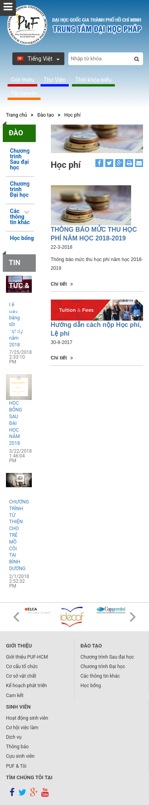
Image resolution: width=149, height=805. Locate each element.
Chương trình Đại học (103, 666)
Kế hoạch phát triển (26, 685)
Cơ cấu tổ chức (22, 666)
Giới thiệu (22, 80)
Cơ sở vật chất (21, 676)
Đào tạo (45, 115)
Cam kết (14, 695)
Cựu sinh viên (20, 756)
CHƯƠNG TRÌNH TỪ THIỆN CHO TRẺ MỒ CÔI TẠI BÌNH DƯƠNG (16, 535)
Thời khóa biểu (93, 80)
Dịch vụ (13, 737)
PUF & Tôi (16, 766)
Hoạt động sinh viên (27, 718)
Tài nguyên (24, 93)
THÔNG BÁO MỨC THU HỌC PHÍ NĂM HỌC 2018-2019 (94, 234)
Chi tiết (62, 284)
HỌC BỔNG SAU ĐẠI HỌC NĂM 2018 (15, 423)
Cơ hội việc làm (22, 727)
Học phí (72, 115)
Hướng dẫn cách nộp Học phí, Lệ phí (96, 329)
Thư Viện (55, 80)
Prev (16, 617)
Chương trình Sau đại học (107, 657)
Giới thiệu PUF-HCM (27, 657)
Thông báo (17, 746)
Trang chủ (16, 115)
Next (132, 617)
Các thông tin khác (100, 676)
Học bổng (22, 238)
